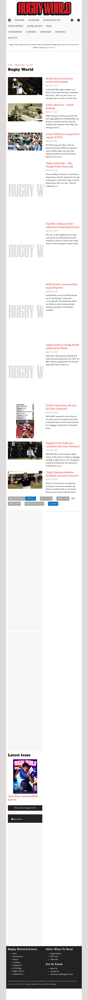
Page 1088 (29, 65)
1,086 (60, 498)
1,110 (34, 504)
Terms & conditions (31, 984)
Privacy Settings (51, 984)
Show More (18, 819)
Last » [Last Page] (54, 504)
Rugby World (19, 65)
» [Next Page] (49, 504)
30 (50, 498)
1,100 (28, 504)
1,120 (41, 504)
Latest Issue (19, 755)
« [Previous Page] (34, 498)
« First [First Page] (29, 498)
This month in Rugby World (25, 808)
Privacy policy (42, 984)
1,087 (66, 498)
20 (46, 498)
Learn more (51, 48)
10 (42, 498)
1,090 (17, 504)
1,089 (11, 504)
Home (10, 65)
